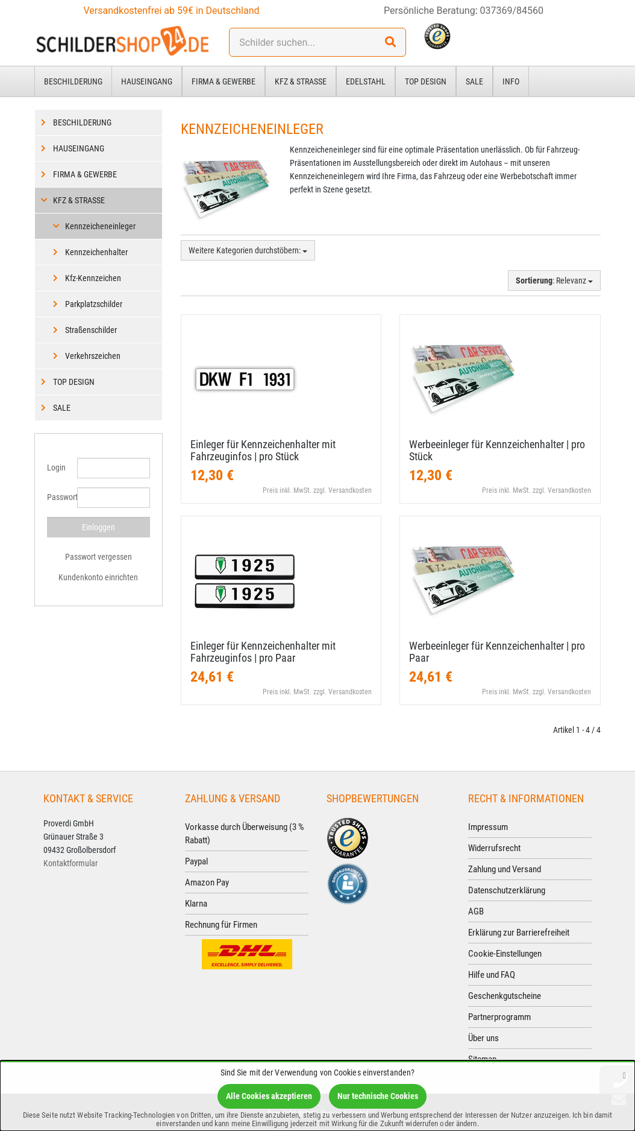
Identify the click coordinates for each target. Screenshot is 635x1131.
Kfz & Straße (301, 81)
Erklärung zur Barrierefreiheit (518, 932)
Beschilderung (73, 81)
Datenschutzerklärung (506, 890)
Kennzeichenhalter (96, 252)
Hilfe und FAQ (491, 974)
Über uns (483, 1038)
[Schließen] (624, 1075)
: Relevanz (554, 280)
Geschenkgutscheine (504, 995)
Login (56, 467)
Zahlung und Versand (504, 869)
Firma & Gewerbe (223, 81)
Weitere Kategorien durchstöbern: (248, 250)
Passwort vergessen (98, 557)
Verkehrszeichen (92, 356)
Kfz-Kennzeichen (93, 278)
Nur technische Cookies (377, 1096)
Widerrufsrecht (494, 848)
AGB (476, 911)
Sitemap (482, 1059)
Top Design (425, 81)
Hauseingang (146, 81)
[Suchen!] (390, 42)
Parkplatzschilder (93, 304)
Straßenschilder (91, 330)
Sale (474, 81)
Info (510, 81)
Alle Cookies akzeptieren (269, 1096)
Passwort (57, 497)
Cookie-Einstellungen (505, 953)
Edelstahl (366, 81)
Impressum (488, 827)
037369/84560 (512, 10)
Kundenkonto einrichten (98, 577)
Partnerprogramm (499, 1017)
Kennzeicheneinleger (100, 226)
